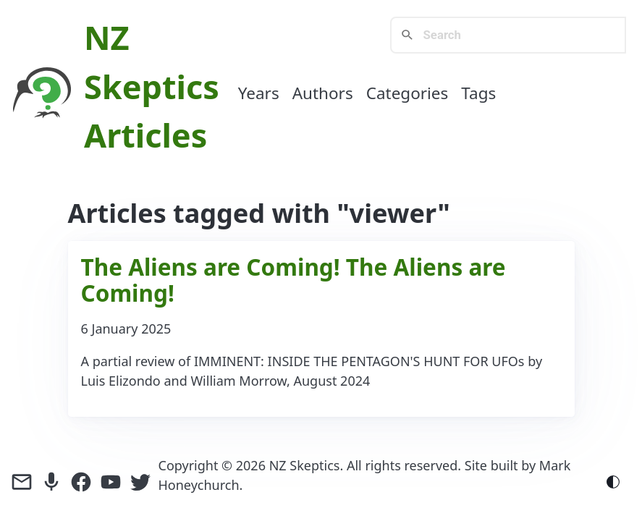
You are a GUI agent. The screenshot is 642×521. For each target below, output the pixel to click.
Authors (322, 93)
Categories (407, 93)
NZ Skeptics (304, 465)
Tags (478, 93)
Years (258, 93)
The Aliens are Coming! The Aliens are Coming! (293, 279)
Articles (145, 135)
